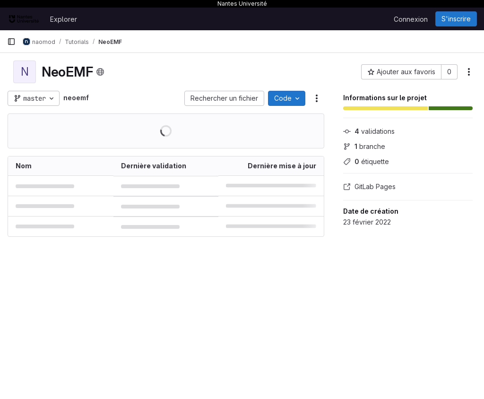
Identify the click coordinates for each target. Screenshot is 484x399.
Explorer (63, 19)
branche (364, 146)
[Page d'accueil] (24, 18)
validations (369, 131)
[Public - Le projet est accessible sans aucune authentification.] (100, 72)
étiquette (366, 161)
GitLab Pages (369, 186)
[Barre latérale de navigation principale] (11, 41)
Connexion (411, 19)
